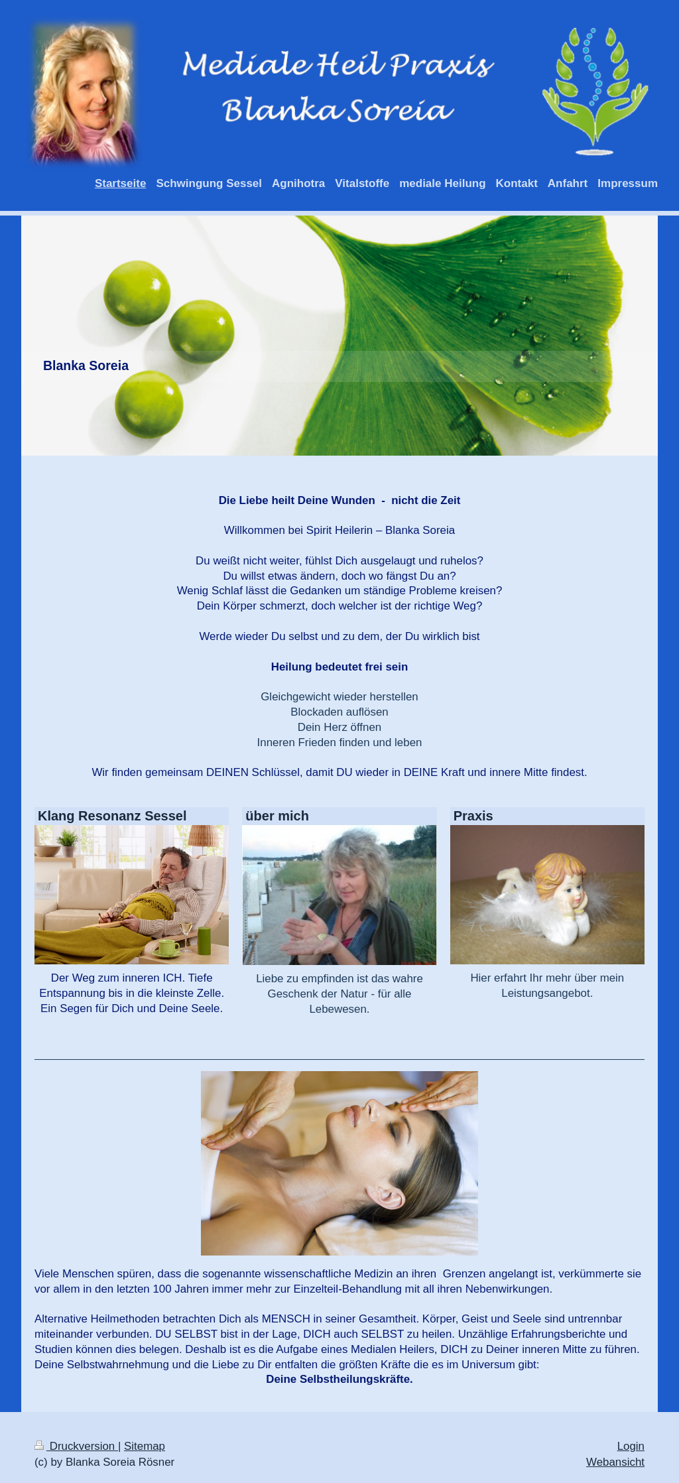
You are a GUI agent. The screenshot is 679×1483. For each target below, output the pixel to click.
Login (631, 1446)
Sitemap (144, 1446)
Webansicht (615, 1462)
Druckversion (76, 1446)
